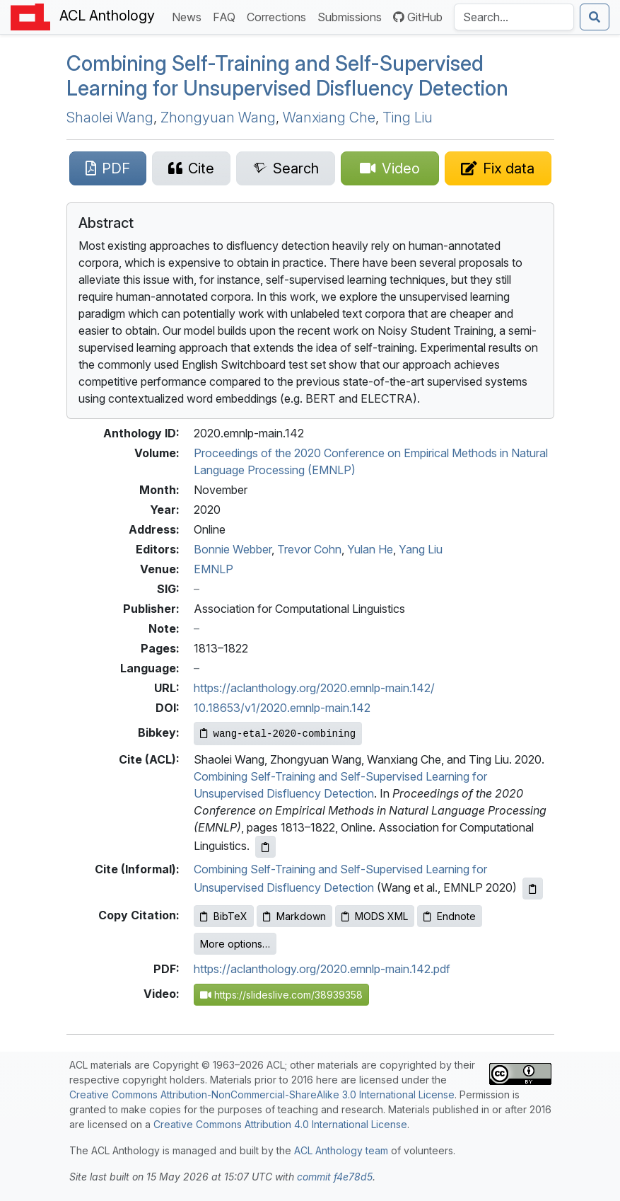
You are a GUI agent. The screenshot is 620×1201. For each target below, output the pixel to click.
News (189, 16)
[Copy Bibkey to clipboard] (278, 733)
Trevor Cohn (309, 549)
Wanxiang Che (329, 117)
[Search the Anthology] (514, 17)
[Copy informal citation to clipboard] (532, 889)
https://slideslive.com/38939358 (281, 995)
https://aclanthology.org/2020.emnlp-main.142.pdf (322, 969)
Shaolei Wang (109, 117)
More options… (235, 944)
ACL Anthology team (341, 1150)
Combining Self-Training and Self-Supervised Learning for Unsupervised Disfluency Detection (287, 75)
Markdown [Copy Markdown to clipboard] (294, 916)
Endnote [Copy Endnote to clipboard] (449, 916)
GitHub (418, 17)
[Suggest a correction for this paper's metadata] (498, 168)
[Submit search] (594, 17)
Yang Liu (421, 549)
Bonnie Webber (232, 549)
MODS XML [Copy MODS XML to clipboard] (374, 916)
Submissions (352, 16)
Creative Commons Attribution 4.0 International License (280, 1124)
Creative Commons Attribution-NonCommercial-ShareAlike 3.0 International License (262, 1094)
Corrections (279, 16)
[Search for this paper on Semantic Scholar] (285, 168)
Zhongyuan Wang (218, 117)
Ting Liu (407, 117)
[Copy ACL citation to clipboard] (265, 847)
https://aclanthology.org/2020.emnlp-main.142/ (314, 688)
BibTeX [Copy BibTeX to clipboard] (223, 916)
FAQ (227, 16)
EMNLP (213, 569)
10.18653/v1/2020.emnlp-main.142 (282, 708)
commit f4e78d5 (335, 1177)
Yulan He (370, 549)
